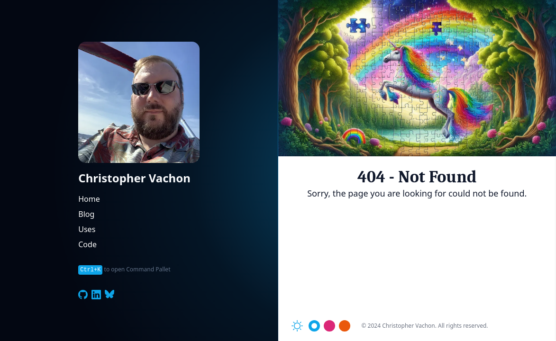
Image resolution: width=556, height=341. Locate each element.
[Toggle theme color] (314, 326)
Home (89, 199)
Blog (86, 214)
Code (87, 244)
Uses (86, 229)
